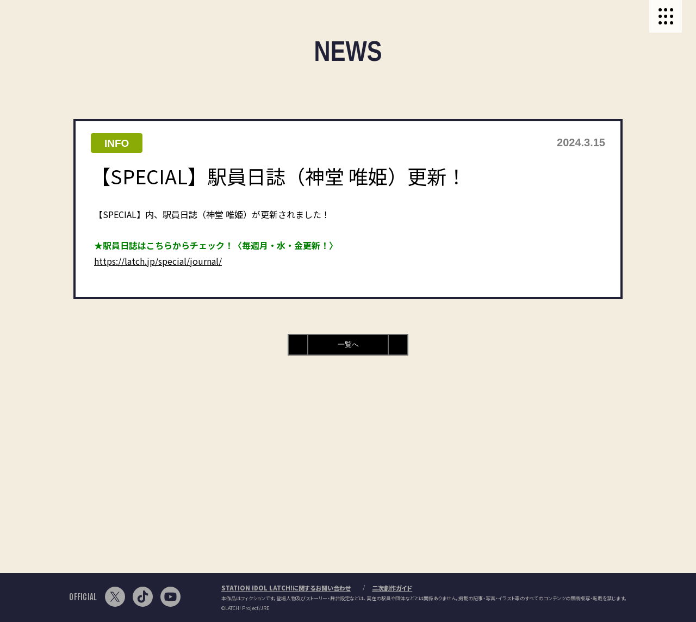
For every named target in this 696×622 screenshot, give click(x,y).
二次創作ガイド (392, 587)
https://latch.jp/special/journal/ (158, 261)
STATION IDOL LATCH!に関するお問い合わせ (286, 587)
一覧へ (348, 344)
